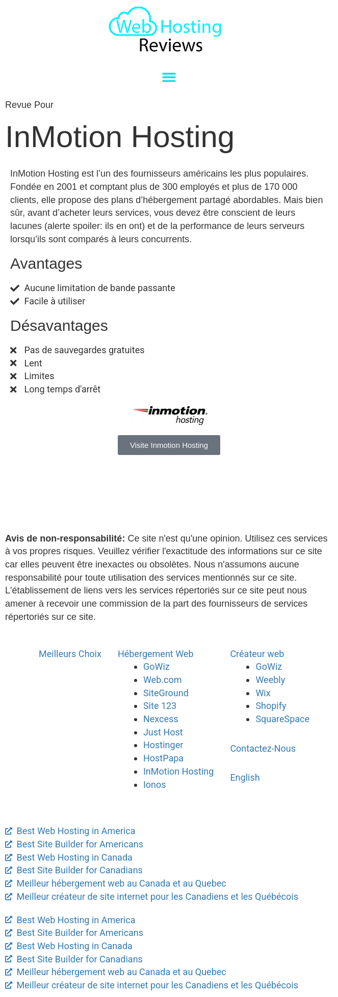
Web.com (162, 679)
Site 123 (159, 705)
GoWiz (156, 666)
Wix (262, 693)
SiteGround (166, 693)
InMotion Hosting (178, 771)
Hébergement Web (156, 653)
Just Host (163, 732)
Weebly (270, 679)
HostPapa (163, 758)
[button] (169, 77)
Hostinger (163, 744)
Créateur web (257, 653)
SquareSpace (282, 719)
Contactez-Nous (263, 748)
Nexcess (160, 719)
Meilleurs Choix (70, 653)
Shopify (270, 705)
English (244, 777)
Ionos (154, 784)
